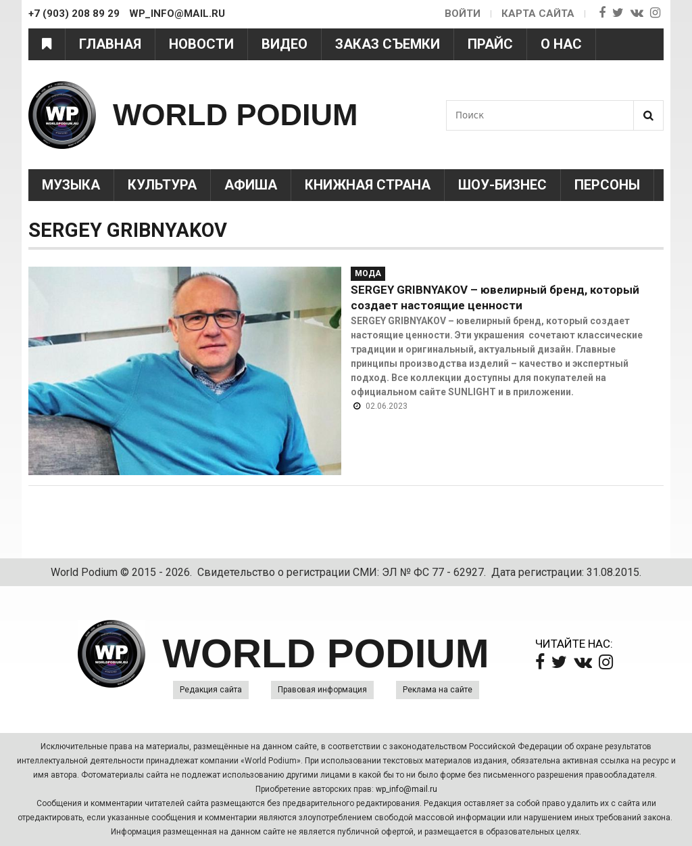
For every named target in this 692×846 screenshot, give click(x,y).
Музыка (71, 185)
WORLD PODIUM (235, 114)
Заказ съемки (387, 44)
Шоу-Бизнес (502, 185)
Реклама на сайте (437, 689)
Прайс (490, 44)
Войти (462, 13)
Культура (162, 185)
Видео (284, 44)
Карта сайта (537, 13)
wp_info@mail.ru (406, 789)
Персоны (607, 185)
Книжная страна (367, 185)
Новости (201, 44)
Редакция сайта (211, 689)
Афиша (250, 185)
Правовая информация (322, 689)
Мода (368, 273)
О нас (561, 44)
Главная (110, 44)
